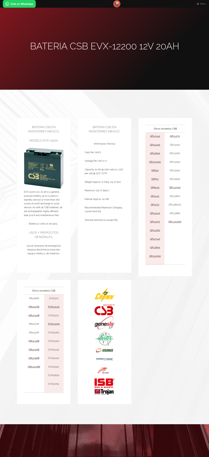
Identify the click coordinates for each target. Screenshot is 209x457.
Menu (203, 3)
